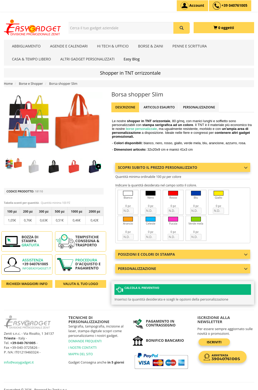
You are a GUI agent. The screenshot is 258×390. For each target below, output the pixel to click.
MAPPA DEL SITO (81, 354)
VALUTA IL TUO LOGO (80, 283)
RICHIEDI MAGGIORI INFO (26, 283)
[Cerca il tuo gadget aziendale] (181, 28)
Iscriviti (214, 342)
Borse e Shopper (31, 83)
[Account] (192, 5)
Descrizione (125, 107)
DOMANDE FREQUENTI (85, 341)
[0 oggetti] (224, 27)
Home (8, 83)
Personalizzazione (199, 107)
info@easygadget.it (36, 268)
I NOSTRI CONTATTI (83, 347)
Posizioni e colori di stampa (183, 254)
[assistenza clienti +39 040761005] (230, 5)
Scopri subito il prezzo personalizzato (183, 167)
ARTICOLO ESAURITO (159, 107)
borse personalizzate (141, 129)
